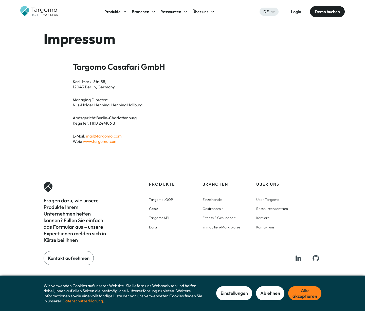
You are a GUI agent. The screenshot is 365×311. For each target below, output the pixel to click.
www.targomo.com (100, 141)
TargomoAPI (159, 218)
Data (153, 227)
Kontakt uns (265, 227)
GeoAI (154, 208)
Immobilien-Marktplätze (221, 227)
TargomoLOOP (161, 199)
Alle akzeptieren (305, 293)
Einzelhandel (213, 199)
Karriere (263, 218)
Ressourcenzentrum (272, 208)
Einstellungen (234, 293)
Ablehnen (270, 293)
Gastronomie (213, 208)
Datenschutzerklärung (82, 300)
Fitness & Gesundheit (219, 218)
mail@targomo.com (104, 136)
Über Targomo (267, 199)
